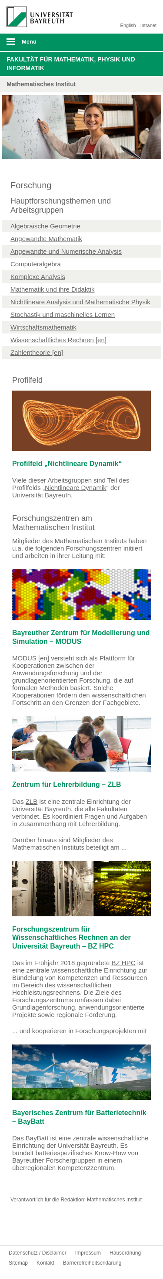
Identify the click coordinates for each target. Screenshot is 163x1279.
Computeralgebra (35, 264)
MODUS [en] (30, 658)
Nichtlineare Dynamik (75, 487)
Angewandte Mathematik (46, 238)
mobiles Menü (36, 44)
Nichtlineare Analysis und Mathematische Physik (80, 302)
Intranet (148, 25)
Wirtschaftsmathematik (43, 327)
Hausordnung (125, 1253)
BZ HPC (123, 962)
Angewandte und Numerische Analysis (66, 251)
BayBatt (37, 1138)
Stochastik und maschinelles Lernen (62, 314)
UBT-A (57, 1229)
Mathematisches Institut (114, 1200)
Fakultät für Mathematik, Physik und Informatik (71, 63)
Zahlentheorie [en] (36, 352)
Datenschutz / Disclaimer (38, 1253)
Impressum (88, 1253)
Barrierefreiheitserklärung (92, 1263)
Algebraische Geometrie (45, 226)
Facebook (15, 1229)
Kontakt (71, 1229)
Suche (142, 42)
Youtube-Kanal (29, 1229)
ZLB (32, 801)
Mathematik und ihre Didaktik (52, 289)
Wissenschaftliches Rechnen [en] (58, 340)
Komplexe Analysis (37, 276)
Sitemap (18, 1263)
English (128, 25)
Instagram (43, 1229)
